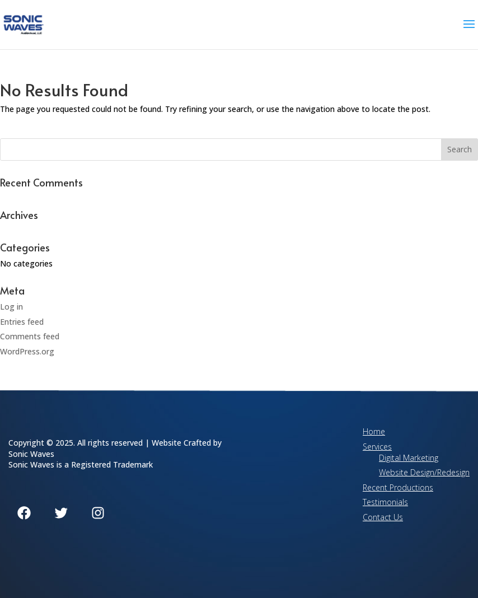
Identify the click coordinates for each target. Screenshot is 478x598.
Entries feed (22, 321)
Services (377, 446)
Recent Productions (398, 487)
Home (374, 431)
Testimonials (385, 502)
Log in (11, 306)
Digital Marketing (408, 457)
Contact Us (383, 517)
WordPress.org (27, 351)
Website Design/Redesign (424, 472)
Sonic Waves (31, 453)
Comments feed (29, 336)
